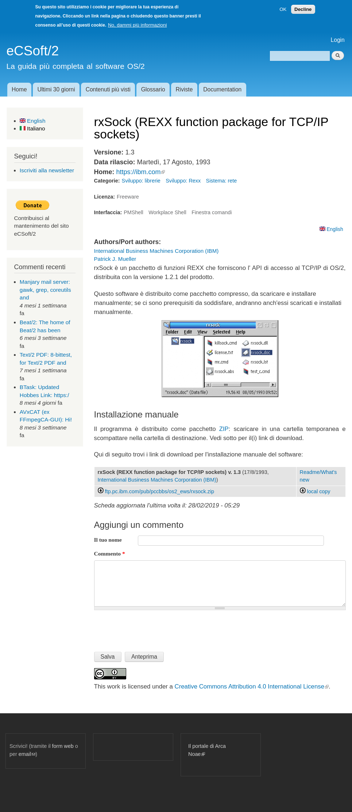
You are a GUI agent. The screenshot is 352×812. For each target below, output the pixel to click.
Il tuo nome (108, 540)
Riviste (184, 89)
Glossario (153, 89)
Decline (303, 9)
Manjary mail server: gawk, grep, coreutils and (45, 290)
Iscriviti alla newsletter (47, 170)
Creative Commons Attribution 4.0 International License (252, 686)
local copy (315, 491)
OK (282, 9)
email (27, 754)
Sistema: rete (221, 181)
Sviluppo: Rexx (183, 181)
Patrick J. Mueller (115, 259)
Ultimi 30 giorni (56, 89)
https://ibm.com (140, 172)
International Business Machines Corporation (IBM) (156, 251)
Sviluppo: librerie (141, 181)
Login (338, 40)
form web (63, 746)
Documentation (222, 89)
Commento (109, 553)
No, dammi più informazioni (137, 25)
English (33, 121)
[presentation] (149, 628)
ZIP (224, 428)
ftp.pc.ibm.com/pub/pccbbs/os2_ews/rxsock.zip (159, 491)
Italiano (32, 128)
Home (19, 89)
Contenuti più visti (108, 89)
